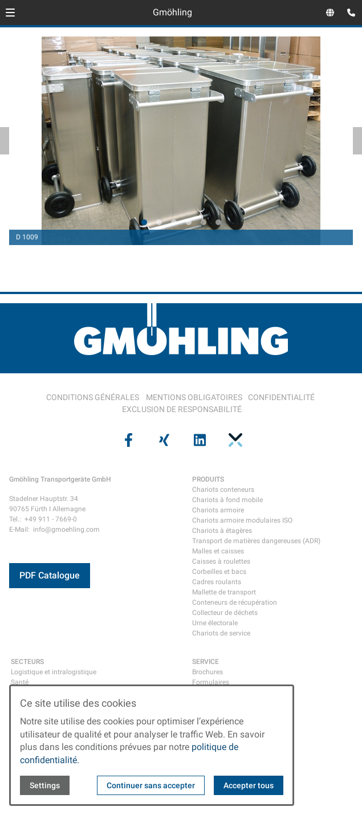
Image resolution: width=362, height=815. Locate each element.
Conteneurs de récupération (234, 602)
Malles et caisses (218, 551)
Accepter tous (248, 785)
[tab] (144, 222)
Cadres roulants (216, 582)
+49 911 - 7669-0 (51, 519)
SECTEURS (27, 662)
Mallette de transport (224, 592)
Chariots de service (221, 633)
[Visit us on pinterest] (234, 440)
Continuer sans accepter (151, 785)
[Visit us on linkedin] (199, 440)
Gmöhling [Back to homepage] (172, 12)
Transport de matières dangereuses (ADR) (256, 541)
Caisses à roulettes (221, 561)
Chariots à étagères (222, 531)
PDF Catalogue (49, 575)
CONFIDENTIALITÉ (281, 397)
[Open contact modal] (348, 13)
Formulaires (210, 682)
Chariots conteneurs (223, 490)
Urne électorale (215, 623)
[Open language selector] (330, 12)
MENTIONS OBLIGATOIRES (194, 397)
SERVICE (205, 662)
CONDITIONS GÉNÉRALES (92, 397)
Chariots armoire (218, 510)
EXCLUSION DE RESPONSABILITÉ (182, 409)
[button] (10, 12)
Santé (20, 682)
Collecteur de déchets (225, 613)
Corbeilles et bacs (219, 572)
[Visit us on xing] (163, 440)
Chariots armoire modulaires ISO (242, 520)
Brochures (207, 672)
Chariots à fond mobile (227, 500)
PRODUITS (208, 479)
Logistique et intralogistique (53, 672)
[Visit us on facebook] (128, 440)
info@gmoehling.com (66, 529)
